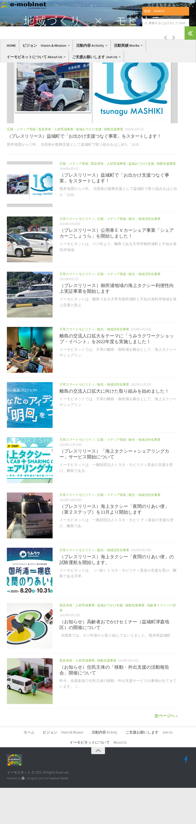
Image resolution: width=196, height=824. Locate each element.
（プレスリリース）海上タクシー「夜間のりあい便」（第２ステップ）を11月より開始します (114, 545)
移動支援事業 (113, 165)
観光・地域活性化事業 (145, 255)
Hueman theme (58, 815)
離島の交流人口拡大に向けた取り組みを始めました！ (114, 427)
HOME (11, 45)
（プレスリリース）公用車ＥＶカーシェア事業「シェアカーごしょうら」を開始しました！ (116, 269)
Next (174, 73)
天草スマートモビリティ (77, 255)
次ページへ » (166, 752)
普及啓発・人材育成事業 (55, 165)
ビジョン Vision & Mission (44, 45)
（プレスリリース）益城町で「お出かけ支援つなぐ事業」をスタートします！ (84, 172)
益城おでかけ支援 (89, 165)
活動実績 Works (126, 45)
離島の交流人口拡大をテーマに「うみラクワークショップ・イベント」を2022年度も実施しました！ (116, 375)
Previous (165, 73)
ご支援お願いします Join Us (94, 57)
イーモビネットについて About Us (34, 57)
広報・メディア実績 (21, 165)
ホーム (29, 768)
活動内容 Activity (90, 45)
